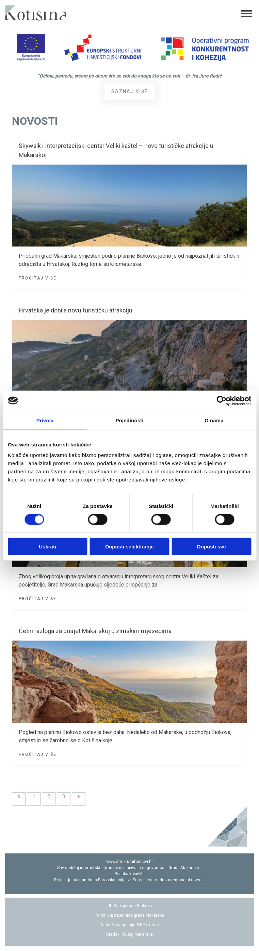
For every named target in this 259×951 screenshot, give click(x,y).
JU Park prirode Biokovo (130, 905)
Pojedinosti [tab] (130, 420)
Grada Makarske (183, 867)
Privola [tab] (45, 420)
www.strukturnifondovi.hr (129, 861)
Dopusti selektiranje (129, 546)
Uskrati (47, 546)
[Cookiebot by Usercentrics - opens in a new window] (221, 400)
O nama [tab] (214, 420)
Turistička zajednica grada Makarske (129, 915)
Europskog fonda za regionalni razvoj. (168, 880)
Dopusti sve (211, 546)
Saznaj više (129, 91)
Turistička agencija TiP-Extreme (129, 924)
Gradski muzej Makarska (129, 934)
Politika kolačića (130, 873)
